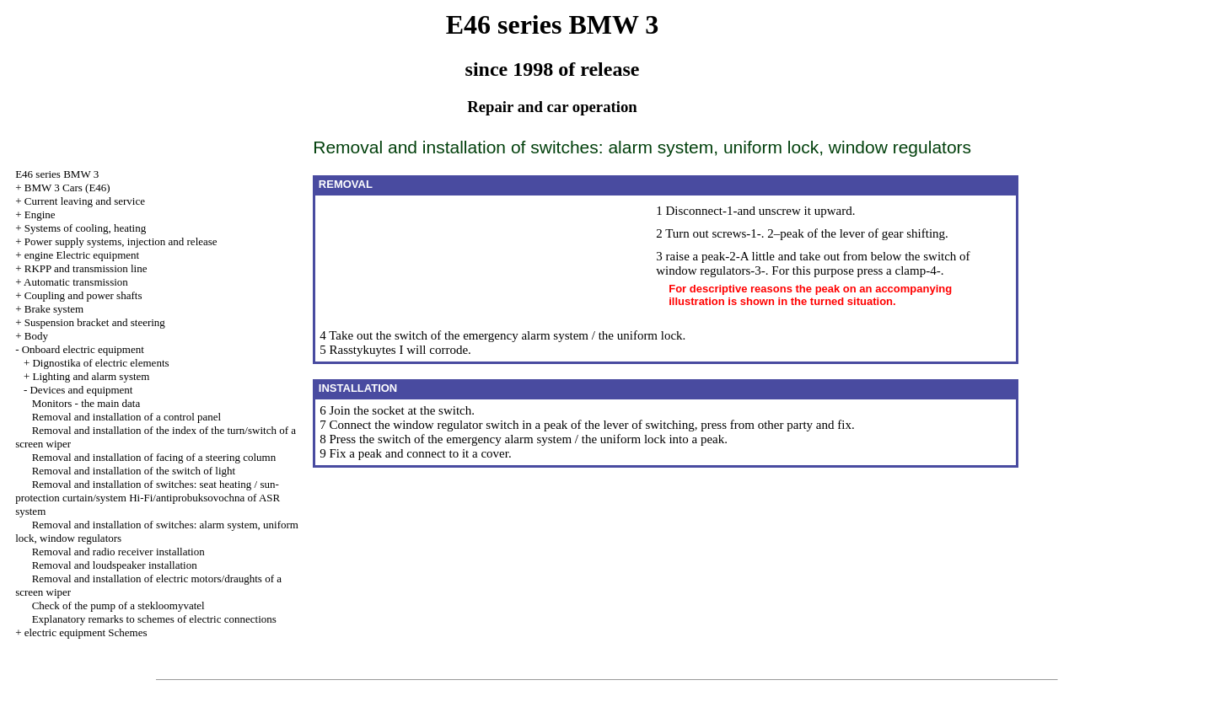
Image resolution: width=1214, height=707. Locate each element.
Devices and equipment (81, 389)
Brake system (53, 309)
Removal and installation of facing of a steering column (154, 457)
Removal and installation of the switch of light (134, 470)
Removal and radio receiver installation (118, 551)
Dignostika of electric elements (100, 362)
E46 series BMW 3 (57, 174)
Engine (40, 214)
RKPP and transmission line (86, 268)
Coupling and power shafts (83, 295)
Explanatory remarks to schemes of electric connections (154, 619)
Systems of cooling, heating (85, 228)
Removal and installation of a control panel (127, 416)
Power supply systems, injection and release (121, 241)
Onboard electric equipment (83, 349)
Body (36, 335)
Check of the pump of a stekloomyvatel (118, 605)
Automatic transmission (76, 282)
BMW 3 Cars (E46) (67, 187)
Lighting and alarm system (90, 376)
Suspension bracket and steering (94, 322)
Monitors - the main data (86, 403)
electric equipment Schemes (86, 632)
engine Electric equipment (81, 255)
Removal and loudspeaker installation (114, 565)
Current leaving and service (84, 201)
